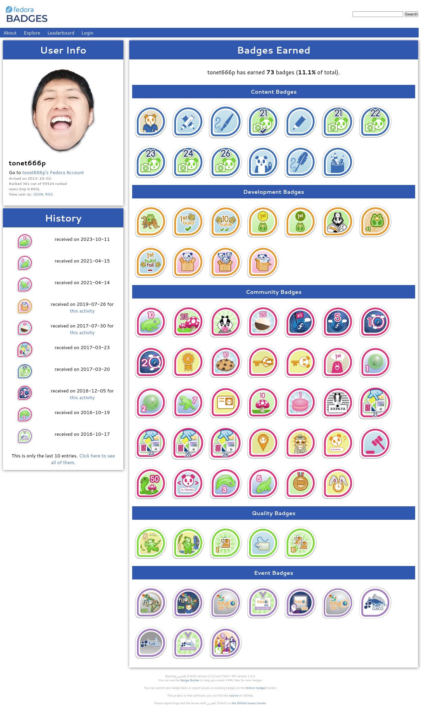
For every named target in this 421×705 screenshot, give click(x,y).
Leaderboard (61, 32)
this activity (82, 310)
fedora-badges (256, 688)
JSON (38, 194)
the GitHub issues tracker (249, 703)
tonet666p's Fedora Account (53, 172)
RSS (49, 194)
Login (88, 32)
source (233, 695)
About (10, 32)
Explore (32, 32)
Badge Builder (190, 680)
